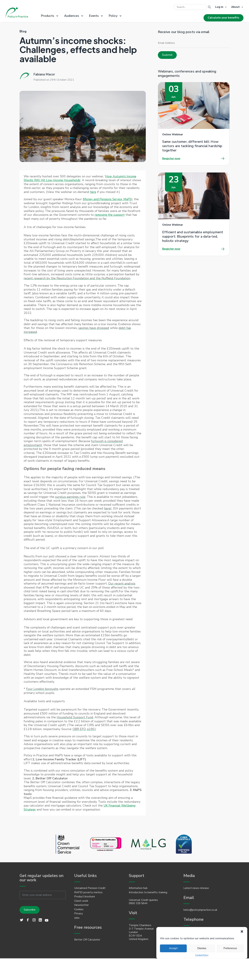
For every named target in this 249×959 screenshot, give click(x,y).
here (107, 192)
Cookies (79, 910)
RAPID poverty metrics (88, 892)
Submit (167, 55)
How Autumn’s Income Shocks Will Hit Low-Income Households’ (80, 178)
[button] (242, 931)
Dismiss (201, 948)
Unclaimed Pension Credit (89, 888)
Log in (219, 7)
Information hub (138, 888)
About (235, 7)
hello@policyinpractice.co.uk (200, 910)
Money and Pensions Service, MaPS (108, 199)
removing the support (110, 215)
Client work (81, 901)
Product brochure (84, 897)
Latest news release (196, 888)
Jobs (77, 918)
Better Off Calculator (87, 940)
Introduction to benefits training (148, 892)
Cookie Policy (201, 955)
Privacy (78, 914)
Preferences (230, 948)
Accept (173, 948)
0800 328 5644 (139, 903)
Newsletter (81, 905)
